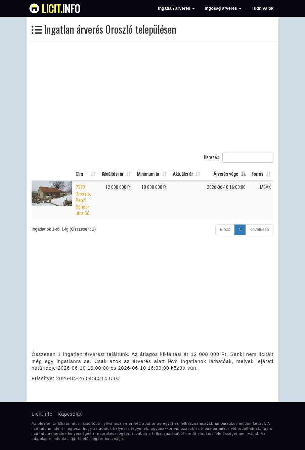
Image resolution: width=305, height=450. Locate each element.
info (61, 8)
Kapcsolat (69, 414)
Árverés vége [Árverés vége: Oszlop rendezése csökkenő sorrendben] (225, 174)
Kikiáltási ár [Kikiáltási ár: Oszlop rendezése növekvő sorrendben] (112, 174)
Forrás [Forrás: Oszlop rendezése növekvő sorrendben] (257, 174)
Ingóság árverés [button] (223, 8)
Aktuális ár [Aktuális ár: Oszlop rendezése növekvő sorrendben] (183, 174)
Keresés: (238, 158)
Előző (225, 229)
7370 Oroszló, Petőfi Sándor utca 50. (83, 200)
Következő (259, 229)
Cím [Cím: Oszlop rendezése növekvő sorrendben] (79, 174)
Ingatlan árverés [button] (176, 8)
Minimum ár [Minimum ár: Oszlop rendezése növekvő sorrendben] (148, 174)
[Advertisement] (152, 97)
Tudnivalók (262, 8)
